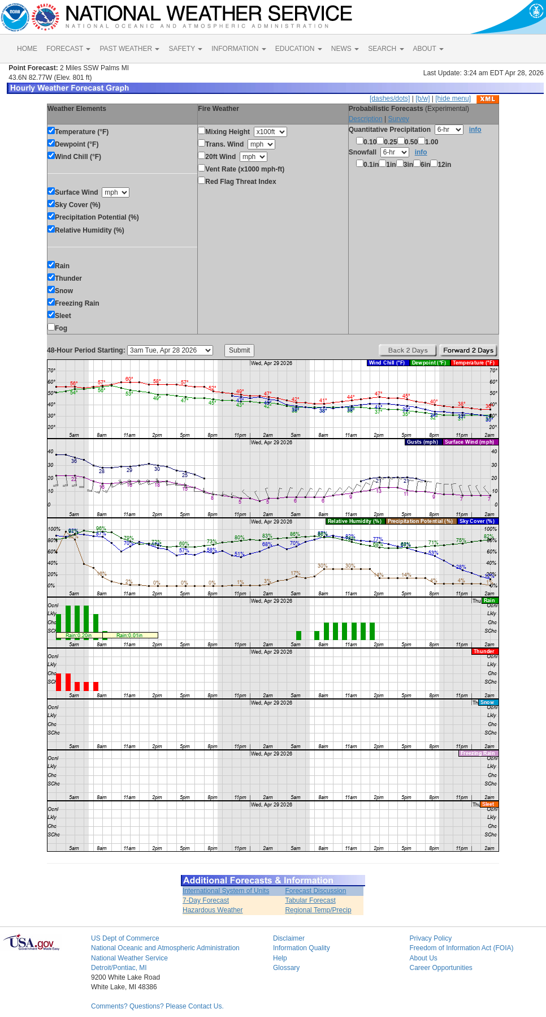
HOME (27, 49)
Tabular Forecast (310, 900)
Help (280, 958)
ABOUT (428, 49)
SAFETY (185, 49)
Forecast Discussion (315, 891)
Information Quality (301, 948)
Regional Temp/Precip (318, 910)
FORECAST (68, 49)
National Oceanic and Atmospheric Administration (165, 948)
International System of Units (226, 891)
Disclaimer (289, 938)
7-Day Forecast (206, 900)
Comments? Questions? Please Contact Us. (157, 1006)
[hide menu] (453, 98)
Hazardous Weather (213, 910)
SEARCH (386, 49)
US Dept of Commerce (125, 938)
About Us (423, 958)
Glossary (286, 968)
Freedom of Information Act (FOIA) (461, 948)
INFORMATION (238, 49)
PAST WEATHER (129, 49)
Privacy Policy (430, 938)
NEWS (345, 49)
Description (366, 119)
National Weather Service (129, 958)
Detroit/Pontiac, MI (119, 968)
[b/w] (422, 98)
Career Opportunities (440, 968)
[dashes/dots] (390, 98)
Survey (398, 119)
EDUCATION (298, 49)
